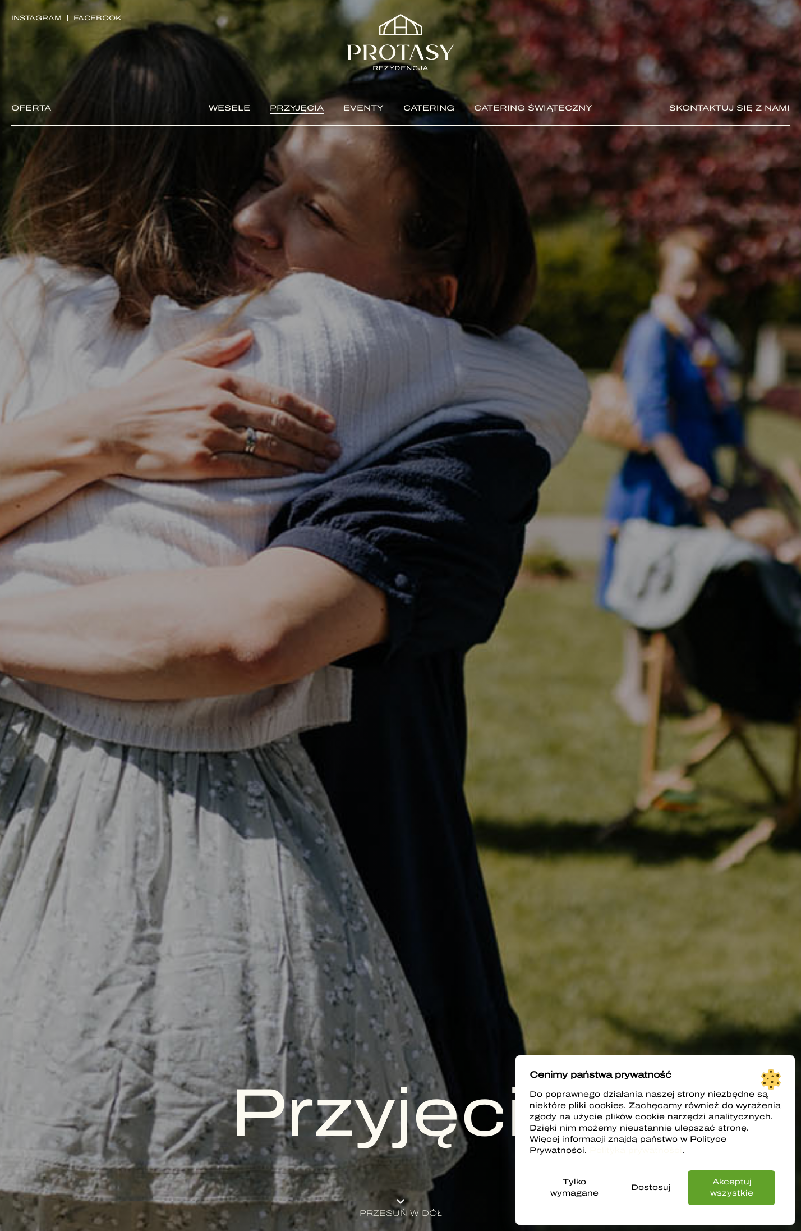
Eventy (363, 108)
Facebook (97, 18)
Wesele (229, 108)
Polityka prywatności (636, 1150)
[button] (400, 1204)
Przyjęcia (297, 108)
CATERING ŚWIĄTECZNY (533, 108)
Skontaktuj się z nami (729, 108)
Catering (428, 108)
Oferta (31, 108)
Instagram (36, 18)
